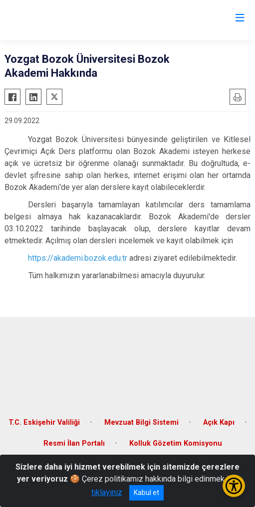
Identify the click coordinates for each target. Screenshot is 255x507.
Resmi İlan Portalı (74, 443)
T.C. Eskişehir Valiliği (44, 422)
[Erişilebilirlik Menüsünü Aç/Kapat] (234, 486)
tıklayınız (106, 492)
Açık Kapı (219, 422)
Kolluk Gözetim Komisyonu (175, 443)
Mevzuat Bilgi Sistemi (141, 422)
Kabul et (146, 493)
